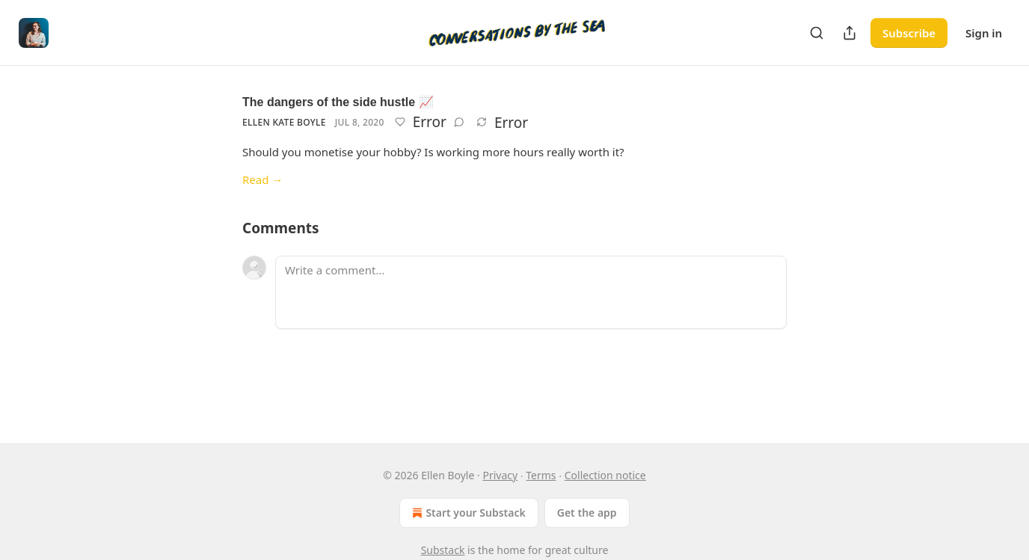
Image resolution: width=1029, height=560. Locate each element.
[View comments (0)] (459, 122)
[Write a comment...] (531, 292)
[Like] (400, 122)
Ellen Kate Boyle (284, 122)
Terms (541, 475)
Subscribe (909, 32)
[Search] (817, 33)
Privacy (499, 475)
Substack (443, 550)
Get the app (587, 512)
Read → (262, 179)
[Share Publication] (849, 33)
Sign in (983, 32)
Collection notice (605, 475)
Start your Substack (467, 513)
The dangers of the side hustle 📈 (338, 102)
